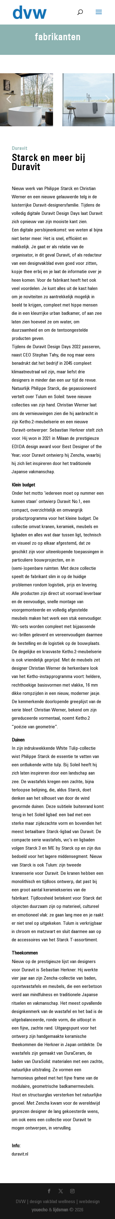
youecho (40, 1210)
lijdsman (60, 1210)
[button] (8, 100)
